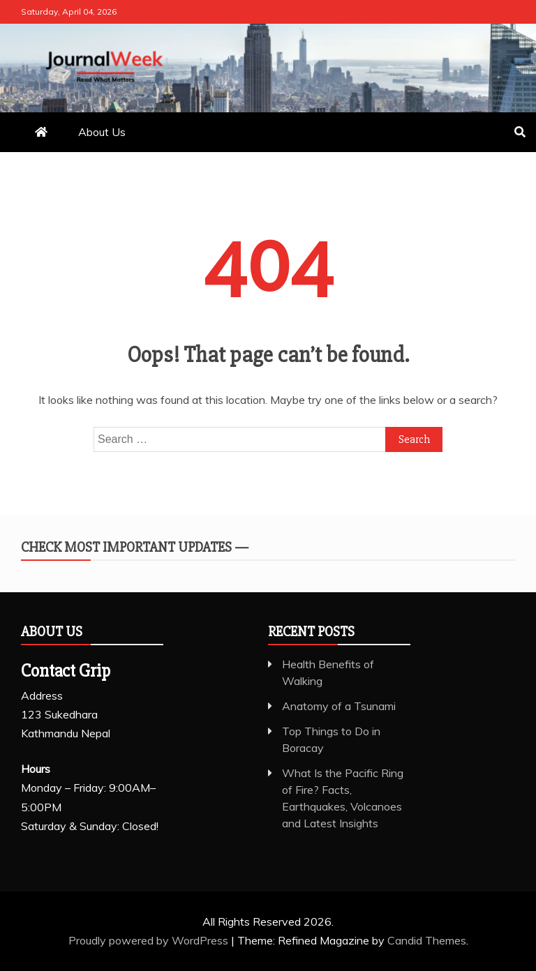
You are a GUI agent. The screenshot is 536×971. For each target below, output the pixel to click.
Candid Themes (426, 940)
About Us (102, 132)
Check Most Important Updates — (134, 547)
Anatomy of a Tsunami (339, 706)
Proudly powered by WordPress (149, 940)
